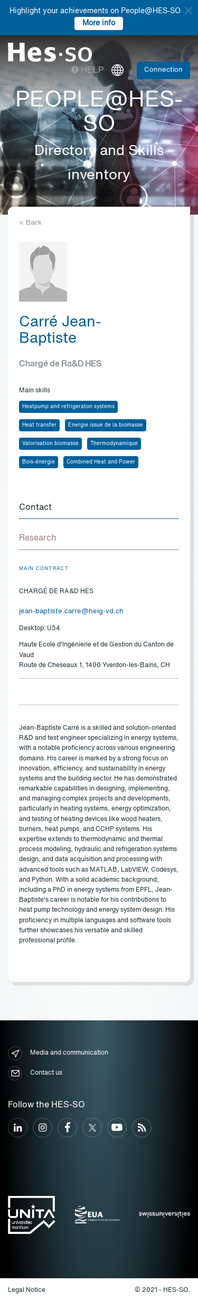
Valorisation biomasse (50, 443)
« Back (30, 222)
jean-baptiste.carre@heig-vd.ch (71, 611)
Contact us (35, 1073)
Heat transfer (39, 425)
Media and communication (58, 1053)
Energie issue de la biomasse (105, 425)
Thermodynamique (114, 443)
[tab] (99, 508)
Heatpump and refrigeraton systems (68, 406)
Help (87, 70)
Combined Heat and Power (101, 462)
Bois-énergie (38, 462)
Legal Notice (26, 1290)
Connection (163, 69)
